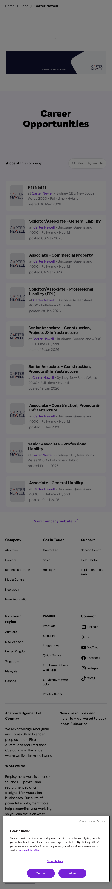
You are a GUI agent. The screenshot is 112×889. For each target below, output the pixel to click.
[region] (56, 849)
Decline (40, 873)
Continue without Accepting (93, 821)
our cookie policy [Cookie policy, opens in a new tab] (29, 850)
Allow (72, 873)
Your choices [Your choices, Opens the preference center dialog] (55, 861)
